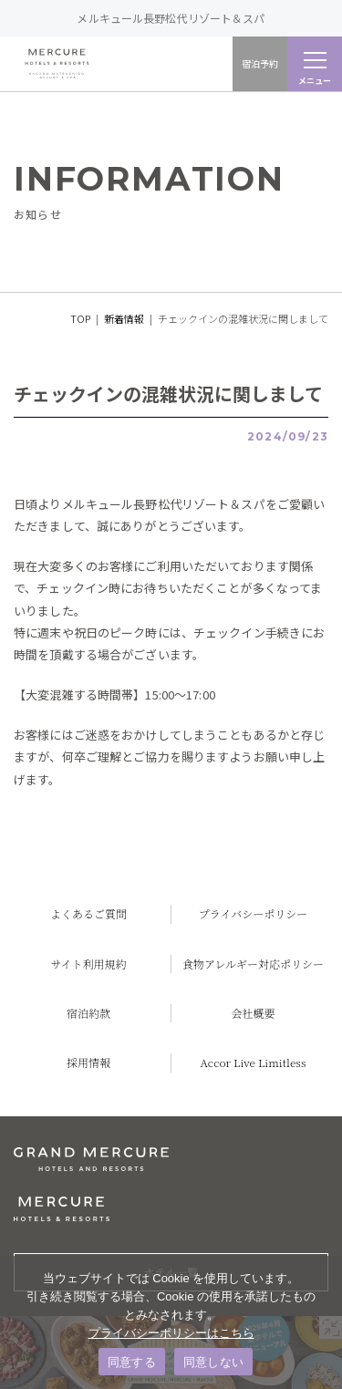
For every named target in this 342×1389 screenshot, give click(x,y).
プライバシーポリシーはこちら (171, 1333)
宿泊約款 (88, 1013)
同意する (132, 1362)
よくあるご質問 (88, 913)
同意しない (213, 1362)
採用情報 (88, 1062)
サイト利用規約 (88, 963)
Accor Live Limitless (253, 1062)
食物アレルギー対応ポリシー (253, 963)
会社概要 (253, 1013)
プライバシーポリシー (253, 913)
